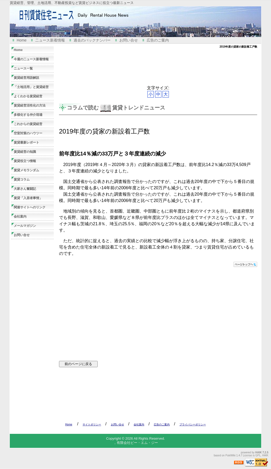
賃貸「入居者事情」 (28, 198)
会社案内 (20, 216)
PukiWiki (230, 455)
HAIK (258, 452)
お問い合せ (128, 40)
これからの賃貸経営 (28, 124)
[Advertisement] (155, 67)
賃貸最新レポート (26, 142)
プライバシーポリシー (192, 424)
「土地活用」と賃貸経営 (31, 87)
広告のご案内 (158, 40)
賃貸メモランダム (26, 170)
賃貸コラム (22, 179)
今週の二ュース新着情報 (31, 59)
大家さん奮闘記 (25, 189)
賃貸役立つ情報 (25, 161)
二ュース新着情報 (50, 40)
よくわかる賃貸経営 (28, 96)
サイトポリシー (92, 424)
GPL (258, 455)
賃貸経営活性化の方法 (30, 105)
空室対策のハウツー (28, 133)
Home (21, 40)
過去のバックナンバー (92, 40)
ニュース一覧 (23, 68)
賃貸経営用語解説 (26, 78)
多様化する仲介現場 (28, 115)
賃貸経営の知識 (25, 152)
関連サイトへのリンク (30, 207)
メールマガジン (25, 226)
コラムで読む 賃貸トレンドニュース (116, 108)
